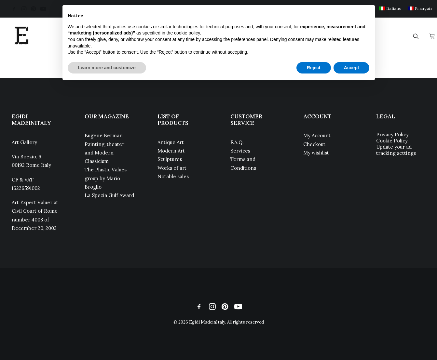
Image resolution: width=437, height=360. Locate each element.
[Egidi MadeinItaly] (21, 36)
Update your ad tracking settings (396, 150)
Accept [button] (351, 67)
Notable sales (173, 176)
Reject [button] (314, 67)
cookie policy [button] (187, 32)
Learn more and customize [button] (107, 67)
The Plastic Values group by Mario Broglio (106, 178)
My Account (317, 135)
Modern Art (171, 151)
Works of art (171, 168)
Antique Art (170, 142)
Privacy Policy (392, 134)
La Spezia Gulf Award (109, 195)
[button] (14, 9)
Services (240, 151)
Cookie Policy (392, 141)
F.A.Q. (237, 142)
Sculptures (169, 159)
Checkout (314, 144)
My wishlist (316, 153)
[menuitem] (390, 8)
